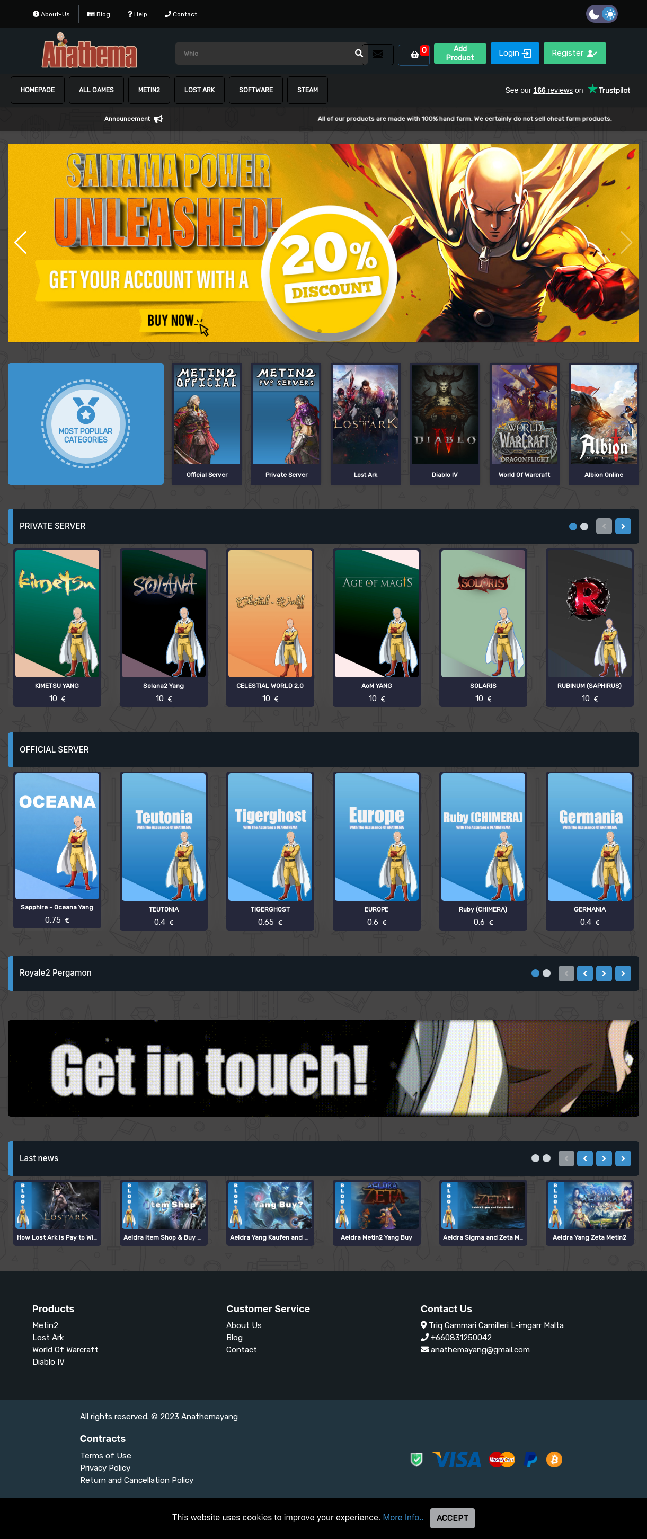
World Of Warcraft (65, 1350)
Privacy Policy (105, 1468)
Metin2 (45, 1325)
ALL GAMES (96, 90)
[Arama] (271, 53)
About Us (244, 1325)
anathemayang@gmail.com (480, 1350)
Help (137, 14)
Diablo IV (48, 1362)
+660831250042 (461, 1337)
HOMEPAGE (38, 90)
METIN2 (149, 90)
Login (515, 53)
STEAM (307, 90)
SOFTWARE (256, 90)
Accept (452, 1518)
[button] (20, 242)
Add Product (460, 54)
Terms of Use (105, 1456)
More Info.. (403, 1518)
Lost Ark (199, 90)
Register (575, 53)
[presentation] (623, 526)
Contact (181, 14)
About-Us (51, 14)
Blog (98, 14)
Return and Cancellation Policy (136, 1480)
